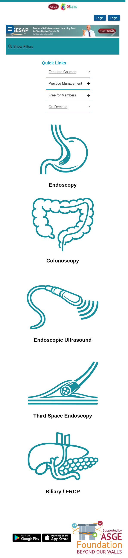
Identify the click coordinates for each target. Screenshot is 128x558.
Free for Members (62, 95)
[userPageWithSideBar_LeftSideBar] (10, 29)
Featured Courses (62, 72)
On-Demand (58, 107)
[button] (14, 31)
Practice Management (65, 83)
